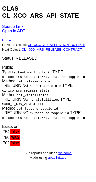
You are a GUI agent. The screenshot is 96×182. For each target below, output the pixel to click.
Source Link (13, 26)
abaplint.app (57, 158)
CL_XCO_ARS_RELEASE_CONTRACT (52, 49)
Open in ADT (13, 31)
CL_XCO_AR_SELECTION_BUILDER (56, 45)
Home (6, 40)
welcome (65, 153)
